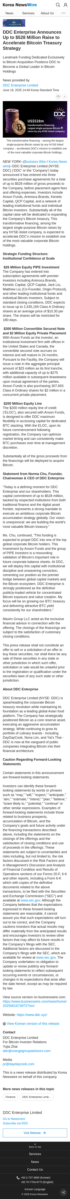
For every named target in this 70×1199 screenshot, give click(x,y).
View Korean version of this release (31, 1024)
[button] (58, 5)
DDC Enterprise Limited (20, 85)
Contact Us (35, 1169)
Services (35, 1154)
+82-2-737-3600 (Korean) (35, 1177)
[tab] (35, 1154)
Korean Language (35, 1189)
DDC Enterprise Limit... (36, 1096)
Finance (10, 1096)
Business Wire (35, 162)
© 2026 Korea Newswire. (35, 1194)
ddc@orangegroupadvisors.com (26, 1051)
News (35, 1162)
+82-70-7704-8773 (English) (37, 1182)
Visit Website (35, 1133)
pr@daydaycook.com (18, 1064)
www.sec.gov (30, 900)
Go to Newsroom (14, 1118)
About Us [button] (47, 13)
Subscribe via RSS (15, 1123)
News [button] (9, 13)
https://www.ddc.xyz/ (32, 1015)
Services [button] (28, 13)
